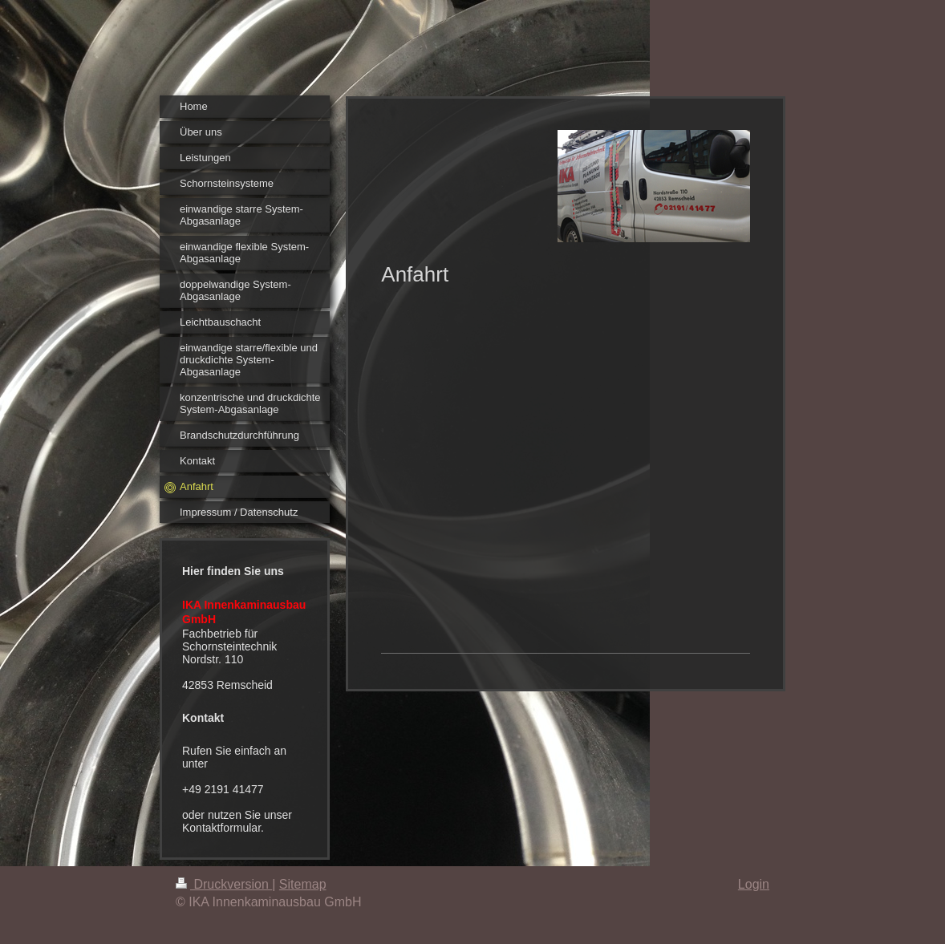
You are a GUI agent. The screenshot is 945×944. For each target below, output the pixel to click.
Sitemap (302, 884)
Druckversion (224, 884)
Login (753, 884)
